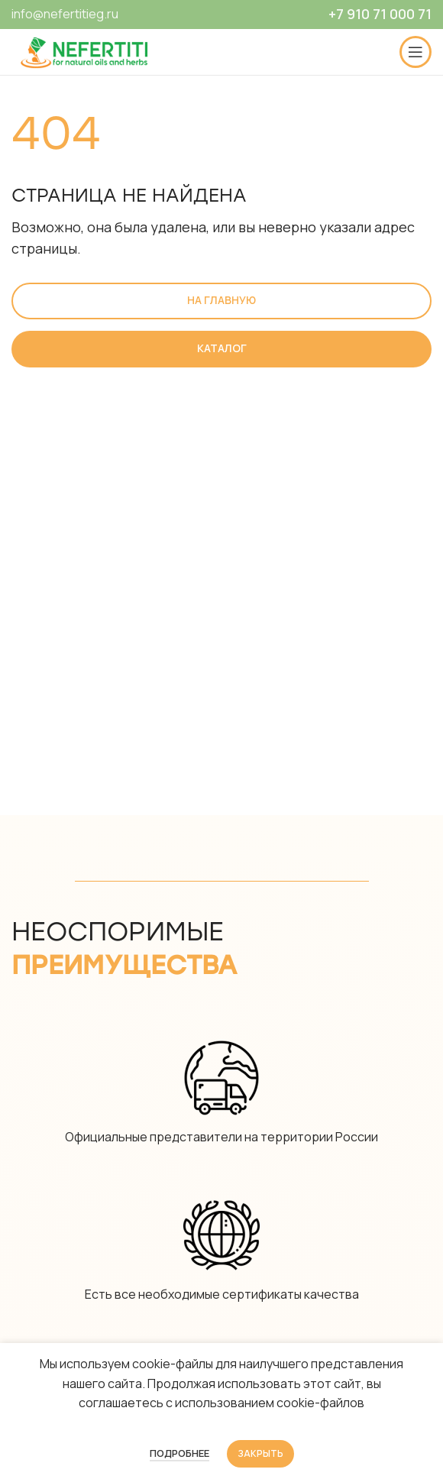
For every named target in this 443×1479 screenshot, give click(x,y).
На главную (221, 300)
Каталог (222, 348)
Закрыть (260, 1453)
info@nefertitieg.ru (64, 13)
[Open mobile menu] (415, 52)
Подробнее (179, 1453)
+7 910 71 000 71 (380, 14)
